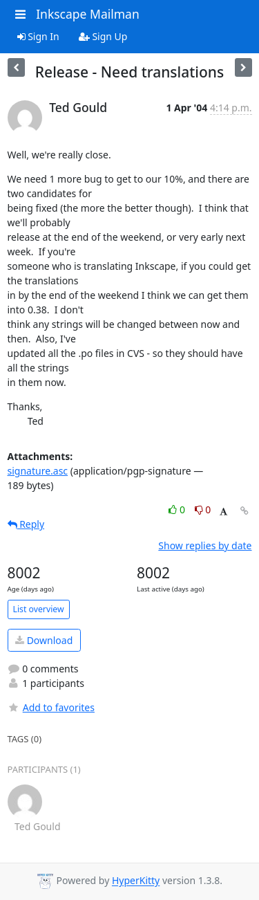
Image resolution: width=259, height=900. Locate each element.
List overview (38, 609)
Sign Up (103, 36)
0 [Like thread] (178, 509)
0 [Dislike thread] (203, 509)
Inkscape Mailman (88, 14)
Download (44, 640)
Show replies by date (204, 545)
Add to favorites (51, 707)
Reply (26, 524)
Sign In (38, 36)
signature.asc (38, 470)
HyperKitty (136, 881)
